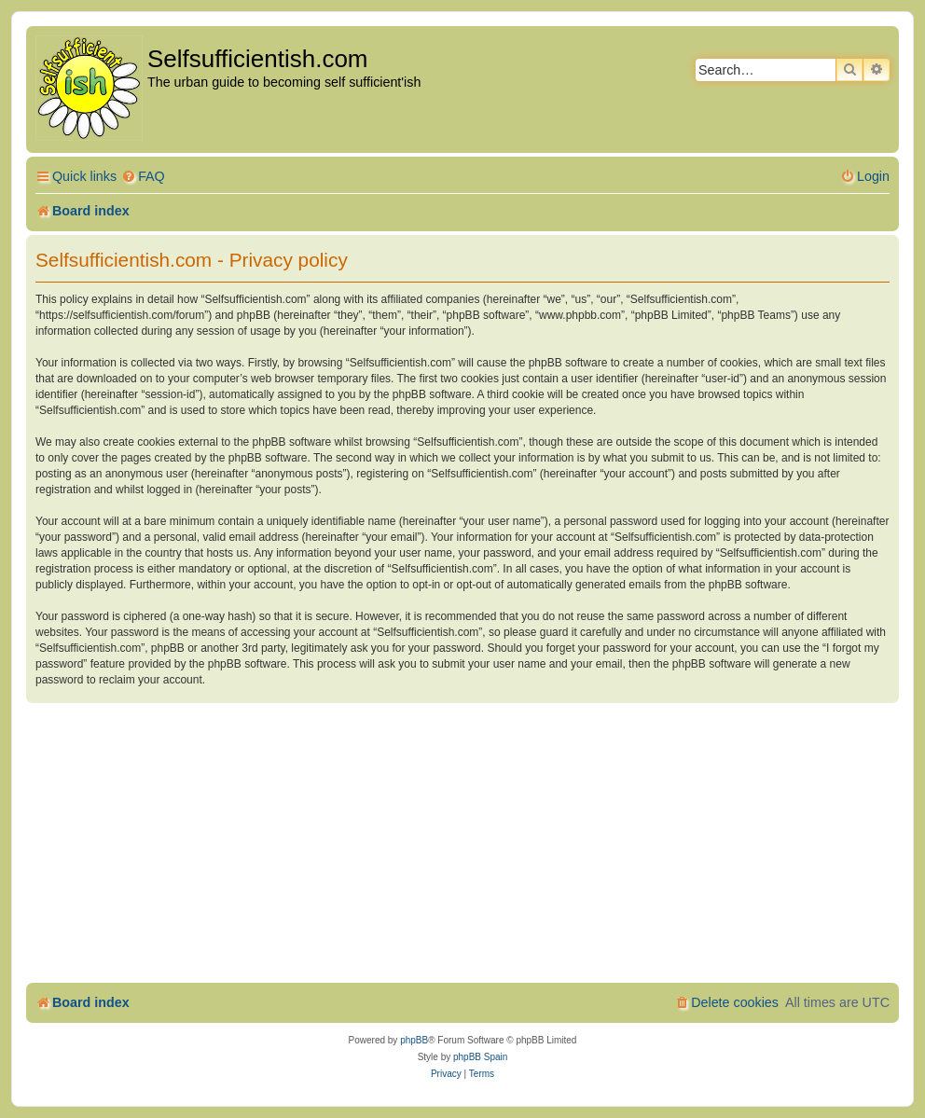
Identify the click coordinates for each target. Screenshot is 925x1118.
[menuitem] (143, 176)
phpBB (414, 1040)
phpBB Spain (480, 1057)
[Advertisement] (462, 842)
